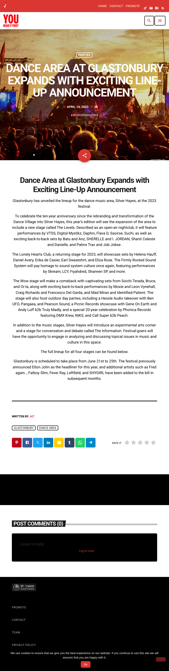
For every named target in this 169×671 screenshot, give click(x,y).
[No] (161, 659)
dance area (47, 427)
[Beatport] (162, 8)
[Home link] (10, 20)
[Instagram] (151, 8)
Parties (84, 55)
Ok (85, 664)
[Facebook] (157, 8)
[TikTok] (145, 8)
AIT (32, 416)
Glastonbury (24, 427)
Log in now (86, 551)
